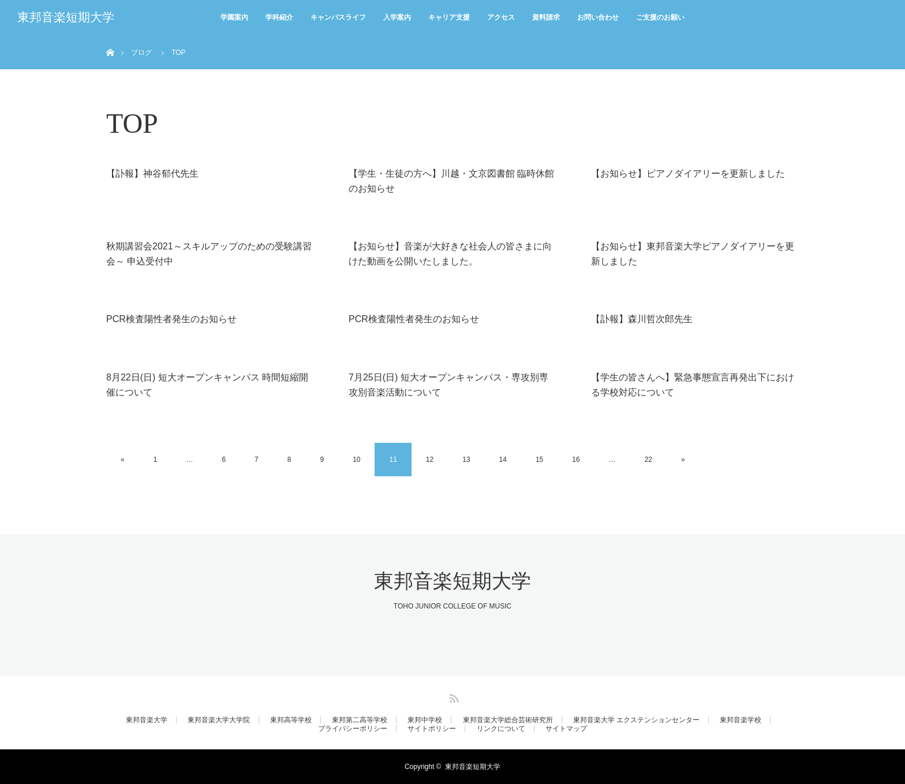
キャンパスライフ (338, 17)
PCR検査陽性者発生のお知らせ (171, 319)
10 (356, 460)
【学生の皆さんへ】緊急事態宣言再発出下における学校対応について (692, 384)
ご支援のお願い (660, 17)
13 (466, 460)
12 (429, 460)
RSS (452, 696)
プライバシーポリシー (352, 728)
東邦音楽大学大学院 (219, 719)
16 (575, 460)
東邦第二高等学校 (359, 719)
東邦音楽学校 (740, 719)
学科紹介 (279, 17)
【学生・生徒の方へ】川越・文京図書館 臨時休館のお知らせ (451, 181)
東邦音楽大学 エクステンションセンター (636, 719)
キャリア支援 (449, 17)
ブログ (141, 52)
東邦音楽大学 (146, 719)
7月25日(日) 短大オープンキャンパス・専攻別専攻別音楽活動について (448, 384)
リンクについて (501, 728)
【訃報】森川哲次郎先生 (642, 319)
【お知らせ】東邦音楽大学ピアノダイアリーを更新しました (692, 253)
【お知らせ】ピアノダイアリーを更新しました (688, 173)
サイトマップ (566, 728)
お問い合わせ (598, 17)
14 (503, 460)
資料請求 (546, 17)
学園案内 (234, 17)
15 (539, 460)
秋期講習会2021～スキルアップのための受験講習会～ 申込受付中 (209, 253)
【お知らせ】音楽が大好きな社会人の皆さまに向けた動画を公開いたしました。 (450, 253)
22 (648, 460)
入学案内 (397, 17)
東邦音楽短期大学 (65, 17)
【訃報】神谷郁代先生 (152, 173)
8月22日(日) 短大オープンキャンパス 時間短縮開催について (207, 384)
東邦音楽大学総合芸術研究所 (508, 719)
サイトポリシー (431, 728)
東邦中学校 (424, 719)
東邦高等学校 (291, 719)
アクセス (501, 17)
